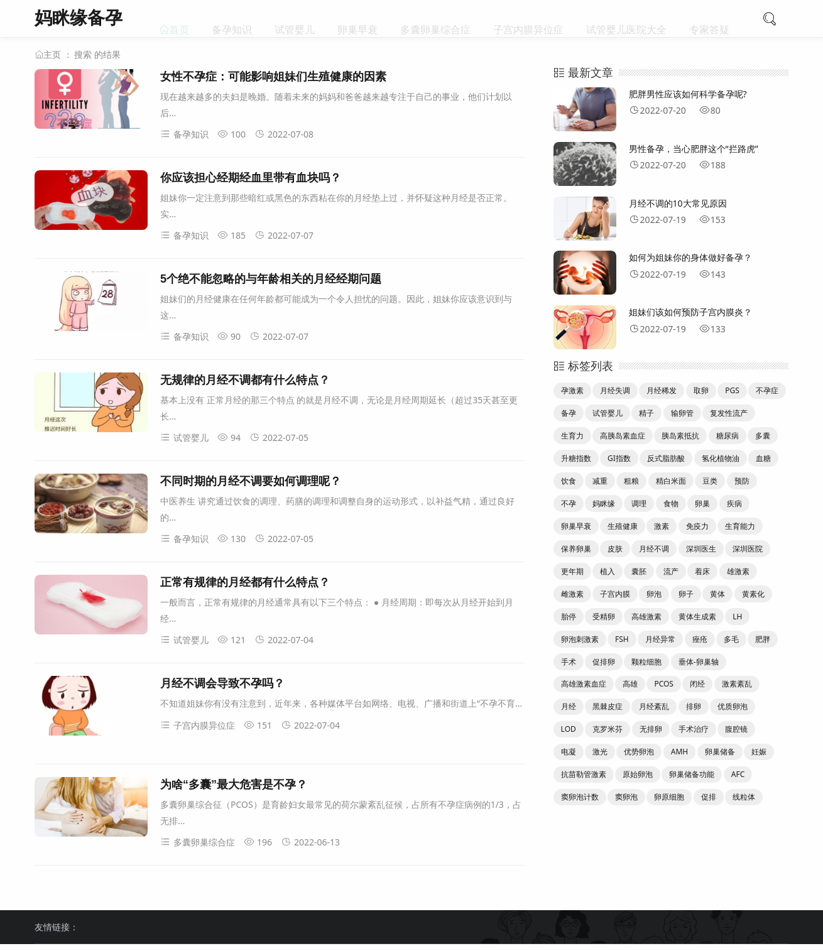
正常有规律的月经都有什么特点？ (245, 582)
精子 (646, 413)
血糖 (763, 458)
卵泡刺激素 (580, 639)
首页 (179, 19)
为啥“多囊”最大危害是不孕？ (233, 784)
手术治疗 (694, 729)
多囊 (762, 435)
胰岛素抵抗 (680, 435)
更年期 (572, 571)
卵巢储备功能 (691, 774)
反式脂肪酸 (666, 458)
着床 (702, 571)
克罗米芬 (607, 729)
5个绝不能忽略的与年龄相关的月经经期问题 (270, 279)
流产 (671, 571)
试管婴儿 (295, 19)
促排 (708, 796)
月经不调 (654, 548)
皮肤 (615, 548)
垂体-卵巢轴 (699, 661)
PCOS (663, 683)
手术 (568, 661)
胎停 (568, 616)
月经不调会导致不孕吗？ (222, 683)
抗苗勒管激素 (583, 774)
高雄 (630, 683)
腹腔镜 (736, 729)
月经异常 (660, 639)
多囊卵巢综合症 (435, 19)
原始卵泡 (638, 774)
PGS (732, 390)
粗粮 (631, 481)
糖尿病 (727, 435)
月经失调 (615, 390)
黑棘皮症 (607, 706)
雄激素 (738, 571)
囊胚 (638, 571)
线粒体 (744, 796)
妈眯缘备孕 (79, 17)
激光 (600, 751)
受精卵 (603, 616)
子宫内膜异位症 (528, 19)
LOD (568, 729)
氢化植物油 (720, 458)
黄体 (717, 594)
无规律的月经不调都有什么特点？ (245, 380)
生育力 (572, 435)
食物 (671, 503)
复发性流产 (729, 413)
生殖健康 (623, 526)
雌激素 (572, 594)
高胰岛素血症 (622, 435)
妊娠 (758, 751)
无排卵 (651, 729)
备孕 (568, 413)
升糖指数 (576, 458)
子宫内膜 (615, 594)
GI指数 (619, 458)
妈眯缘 (603, 503)
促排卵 (603, 661)
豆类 (709, 481)
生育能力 (740, 526)
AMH (679, 751)
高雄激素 (646, 616)
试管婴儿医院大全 (626, 19)
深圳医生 (701, 548)
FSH (622, 639)
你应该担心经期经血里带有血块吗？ (250, 177)
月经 (568, 706)
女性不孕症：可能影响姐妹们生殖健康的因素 (273, 76)
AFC (737, 774)
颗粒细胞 (646, 661)
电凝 (568, 751)
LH (737, 616)
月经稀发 (661, 390)
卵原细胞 (669, 796)
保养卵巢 (576, 548)
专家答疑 (709, 19)
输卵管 (682, 413)
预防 (741, 481)
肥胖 (762, 639)
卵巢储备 (720, 751)
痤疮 (699, 639)
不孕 (568, 503)
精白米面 (671, 481)
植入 (607, 571)
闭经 (697, 683)
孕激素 (572, 390)
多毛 (731, 639)
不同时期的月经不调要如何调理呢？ (250, 481)
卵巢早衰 (357, 19)
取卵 (701, 390)
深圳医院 (748, 548)
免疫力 (697, 526)
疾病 (734, 503)
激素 (661, 526)
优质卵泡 (732, 706)
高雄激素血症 (583, 683)
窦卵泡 (626, 796)
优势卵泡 (639, 751)
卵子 (686, 594)
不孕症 (767, 390)
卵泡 (654, 594)
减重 (600, 481)
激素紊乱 (737, 683)
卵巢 (702, 503)
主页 (52, 54)
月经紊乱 (654, 706)
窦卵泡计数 (580, 796)
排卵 (693, 706)
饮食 (568, 481)
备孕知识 (232, 19)
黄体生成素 (697, 616)
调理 (638, 503)
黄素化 (753, 594)
